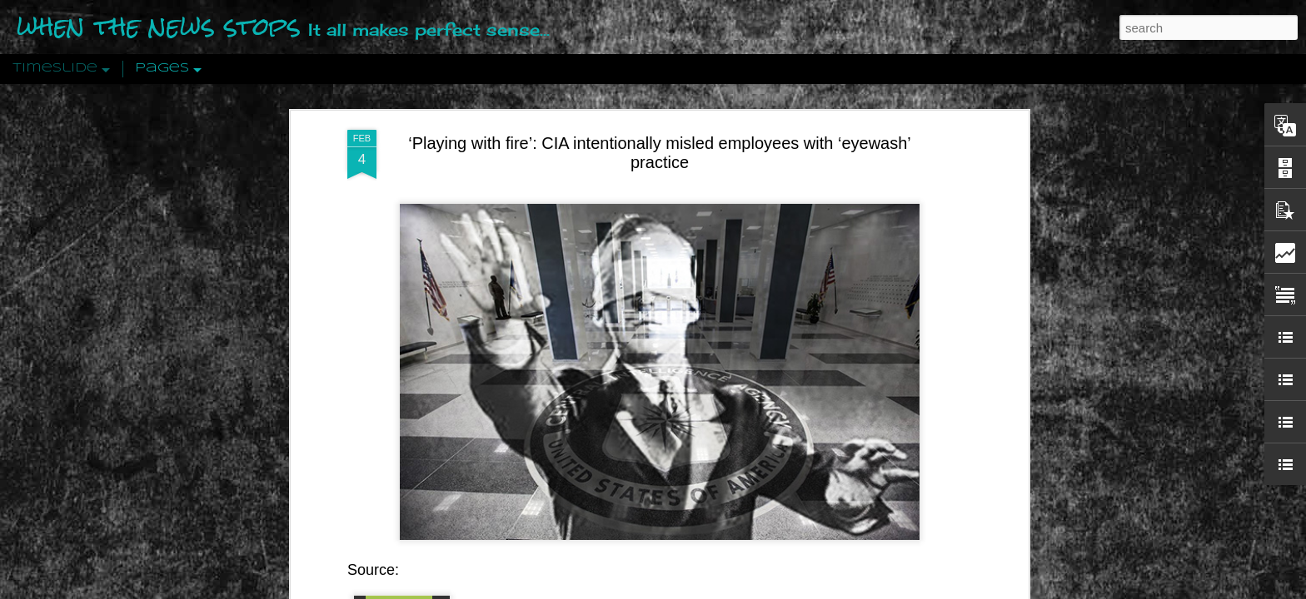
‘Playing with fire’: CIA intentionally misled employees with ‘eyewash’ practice (659, 93)
